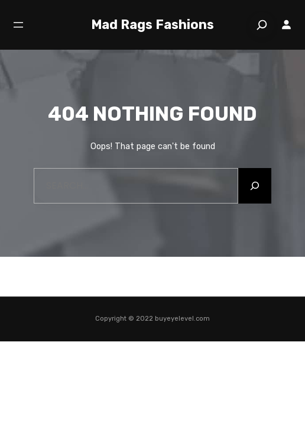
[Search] (261, 24)
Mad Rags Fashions (152, 24)
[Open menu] (18, 24)
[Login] (286, 24)
